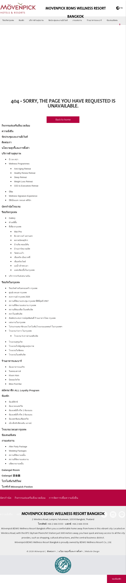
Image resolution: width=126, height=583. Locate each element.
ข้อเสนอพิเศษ (112, 20)
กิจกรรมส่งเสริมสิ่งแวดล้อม (16, 125)
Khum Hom (14, 375)
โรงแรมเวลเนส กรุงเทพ (14, 429)
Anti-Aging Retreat (22, 169)
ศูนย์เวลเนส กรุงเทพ (18, 292)
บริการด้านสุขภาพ (36, 20)
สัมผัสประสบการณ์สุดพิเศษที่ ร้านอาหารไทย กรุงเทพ (32, 318)
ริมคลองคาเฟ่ (15, 371)
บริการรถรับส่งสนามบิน (19, 276)
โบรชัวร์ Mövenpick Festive (17, 486)
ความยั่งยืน (7, 131)
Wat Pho (18, 232)
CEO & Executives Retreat (26, 186)
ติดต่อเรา (6, 142)
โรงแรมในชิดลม (16, 350)
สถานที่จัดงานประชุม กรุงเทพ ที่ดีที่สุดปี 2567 (29, 301)
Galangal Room (11, 470)
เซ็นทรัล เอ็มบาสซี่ (22, 257)
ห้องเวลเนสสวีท (16, 406)
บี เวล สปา (13, 159)
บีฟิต (11, 192)
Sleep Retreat (20, 177)
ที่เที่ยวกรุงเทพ (15, 227)
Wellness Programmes (19, 164)
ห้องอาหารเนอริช (16, 367)
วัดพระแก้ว (19, 253)
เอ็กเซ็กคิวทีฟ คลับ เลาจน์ (20, 423)
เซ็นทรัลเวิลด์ (20, 261)
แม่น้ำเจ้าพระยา (21, 266)
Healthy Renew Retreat (24, 173)
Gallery (12, 218)
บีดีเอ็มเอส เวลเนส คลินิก (20, 200)
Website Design (92, 551)
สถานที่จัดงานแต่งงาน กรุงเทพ (22, 305)
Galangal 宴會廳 (11, 475)
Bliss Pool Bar (15, 384)
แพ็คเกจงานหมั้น (16, 464)
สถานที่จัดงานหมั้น (17, 455)
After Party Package (18, 446)
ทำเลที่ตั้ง (13, 222)
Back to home (63, 119)
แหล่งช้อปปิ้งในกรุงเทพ (24, 270)
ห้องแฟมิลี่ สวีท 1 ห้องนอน (20, 410)
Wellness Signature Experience (23, 196)
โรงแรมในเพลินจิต (17, 355)
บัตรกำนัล (5, 498)
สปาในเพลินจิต (15, 314)
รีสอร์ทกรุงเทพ (8, 20)
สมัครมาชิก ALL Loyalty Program (20, 390)
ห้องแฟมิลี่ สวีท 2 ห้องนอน (20, 415)
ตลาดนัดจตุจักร (21, 240)
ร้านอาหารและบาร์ (94, 20)
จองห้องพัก (116, 578)
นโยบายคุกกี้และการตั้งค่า (15, 148)
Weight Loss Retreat (23, 181)
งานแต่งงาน (77, 20)
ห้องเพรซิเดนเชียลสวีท (19, 419)
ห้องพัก (21, 20)
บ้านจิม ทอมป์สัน (21, 244)
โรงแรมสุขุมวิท (15, 342)
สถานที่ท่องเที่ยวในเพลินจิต (21, 309)
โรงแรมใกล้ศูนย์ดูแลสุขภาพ (21, 346)
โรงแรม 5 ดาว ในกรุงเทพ (20, 331)
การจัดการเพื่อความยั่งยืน (63, 498)
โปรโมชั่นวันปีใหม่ (11, 481)
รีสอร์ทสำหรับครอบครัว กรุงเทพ (23, 288)
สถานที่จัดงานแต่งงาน (19, 459)
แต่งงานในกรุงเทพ (17, 322)
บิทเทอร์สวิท (14, 380)
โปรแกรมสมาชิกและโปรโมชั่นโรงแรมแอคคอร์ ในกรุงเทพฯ (35, 327)
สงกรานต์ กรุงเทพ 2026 (19, 297)
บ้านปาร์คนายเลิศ (22, 249)
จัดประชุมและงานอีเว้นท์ (58, 20)
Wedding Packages (17, 451)
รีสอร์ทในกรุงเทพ (11, 282)
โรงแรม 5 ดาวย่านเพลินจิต (26, 336)
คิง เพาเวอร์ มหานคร (23, 236)
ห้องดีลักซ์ (13, 402)
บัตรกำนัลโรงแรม (11, 206)
